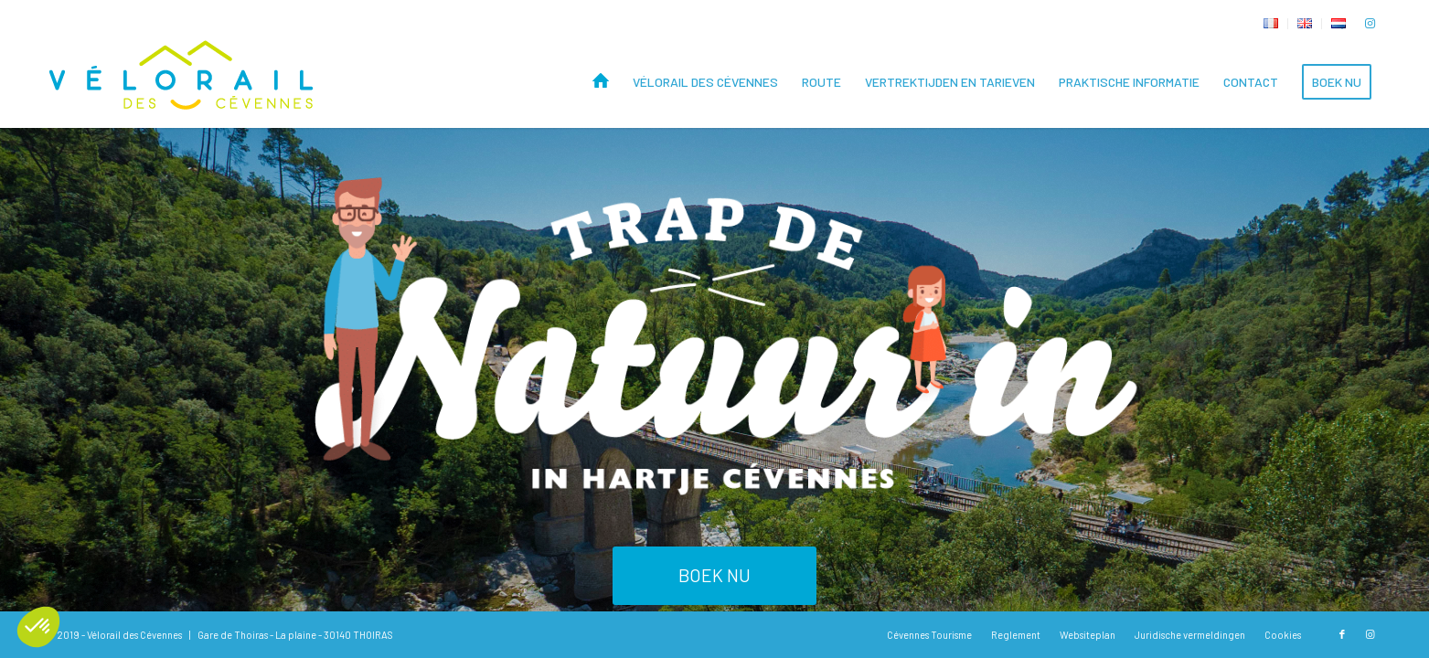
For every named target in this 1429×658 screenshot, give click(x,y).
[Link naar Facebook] (1342, 634)
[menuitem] (1271, 23)
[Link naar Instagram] (1369, 23)
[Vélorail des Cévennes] (183, 82)
